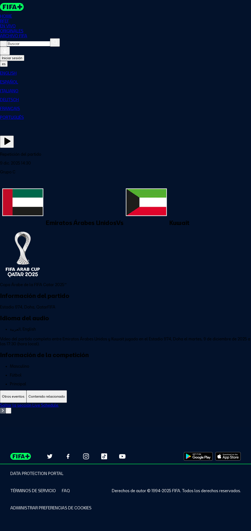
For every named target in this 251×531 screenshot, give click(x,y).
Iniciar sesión (12, 58)
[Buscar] (55, 42)
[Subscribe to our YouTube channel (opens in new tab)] (122, 456)
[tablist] (125, 396)
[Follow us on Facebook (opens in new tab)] (68, 456)
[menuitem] (125, 73)
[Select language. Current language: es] (4, 64)
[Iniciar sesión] (5, 51)
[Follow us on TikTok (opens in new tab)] (104, 456)
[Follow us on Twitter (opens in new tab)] (49, 456)
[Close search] (3, 44)
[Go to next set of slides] (8, 411)
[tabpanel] (125, 415)
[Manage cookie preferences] (50, 508)
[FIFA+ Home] (12, 7)
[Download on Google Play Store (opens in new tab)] (198, 456)
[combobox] (28, 43)
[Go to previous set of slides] (3, 411)
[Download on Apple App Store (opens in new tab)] (228, 456)
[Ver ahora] (7, 142)
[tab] (13, 396)
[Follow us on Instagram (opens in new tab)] (86, 456)
